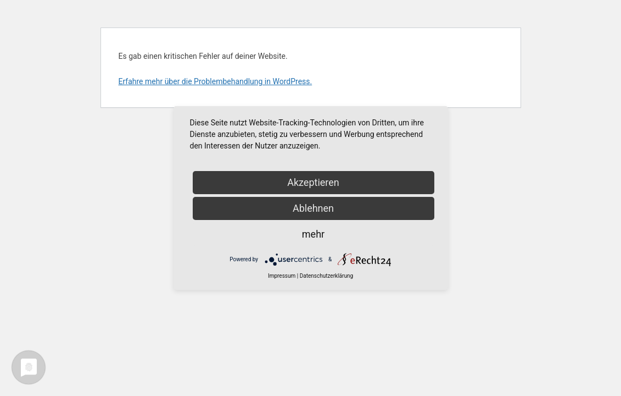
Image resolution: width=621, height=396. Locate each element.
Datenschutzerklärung (326, 276)
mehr (313, 234)
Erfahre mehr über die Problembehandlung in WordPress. (215, 81)
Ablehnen (313, 208)
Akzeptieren (313, 182)
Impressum (281, 276)
